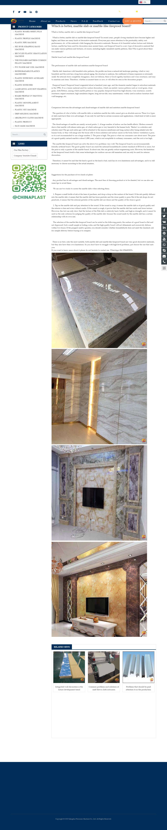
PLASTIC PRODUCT (23, 141)
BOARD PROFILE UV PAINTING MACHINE (28, 116)
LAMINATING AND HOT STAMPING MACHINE (30, 109)
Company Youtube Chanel (25, 175)
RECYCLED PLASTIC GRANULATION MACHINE (31, 74)
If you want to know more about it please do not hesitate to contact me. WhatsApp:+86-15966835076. (92, 270)
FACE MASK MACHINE (25, 145)
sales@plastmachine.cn (39, 3)
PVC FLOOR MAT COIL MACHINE (29, 86)
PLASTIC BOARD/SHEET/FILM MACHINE (28, 52)
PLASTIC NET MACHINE (25, 129)
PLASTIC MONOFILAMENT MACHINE (27, 123)
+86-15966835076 (19, 3)
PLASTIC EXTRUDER (24, 104)
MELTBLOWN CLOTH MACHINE (29, 137)
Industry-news (83, 31)
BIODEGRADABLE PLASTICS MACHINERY (27, 92)
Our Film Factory (21, 169)
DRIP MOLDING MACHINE (26, 133)
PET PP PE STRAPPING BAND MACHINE (27, 67)
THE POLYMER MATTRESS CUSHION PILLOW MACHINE (30, 81)
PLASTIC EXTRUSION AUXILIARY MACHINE (29, 98)
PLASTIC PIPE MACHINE (25, 62)
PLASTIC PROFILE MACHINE (27, 58)
